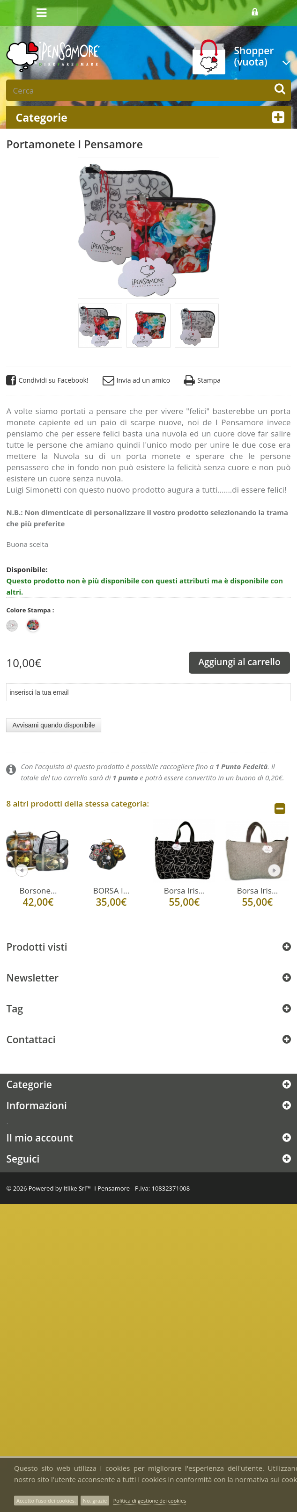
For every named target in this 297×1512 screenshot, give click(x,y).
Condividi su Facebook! (47, 380)
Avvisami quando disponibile (53, 725)
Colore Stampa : (30, 610)
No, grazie (95, 1500)
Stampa (202, 380)
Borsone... (38, 890)
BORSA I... (111, 890)
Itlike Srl (75, 1188)
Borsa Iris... (184, 890)
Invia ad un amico (137, 380)
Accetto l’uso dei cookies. (46, 1500)
